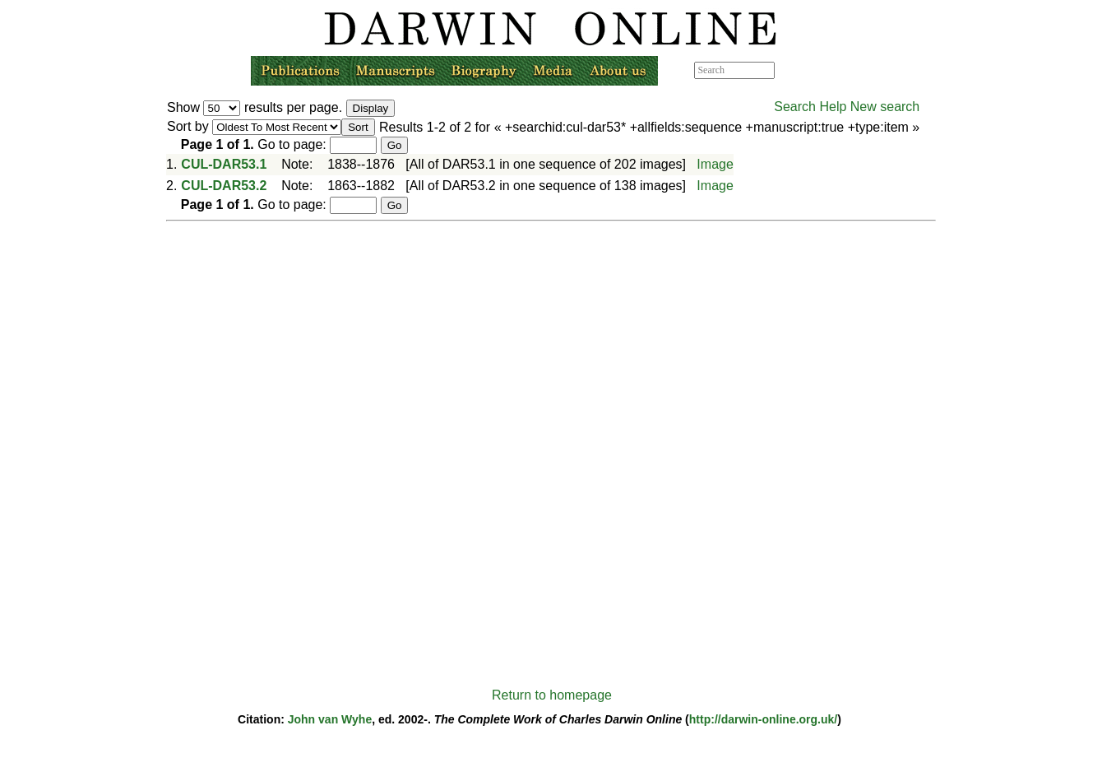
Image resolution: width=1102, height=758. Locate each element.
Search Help (810, 107)
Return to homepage (552, 695)
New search (884, 107)
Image (715, 164)
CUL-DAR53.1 (223, 164)
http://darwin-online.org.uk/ (763, 719)
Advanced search (812, 70)
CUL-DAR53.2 (223, 186)
